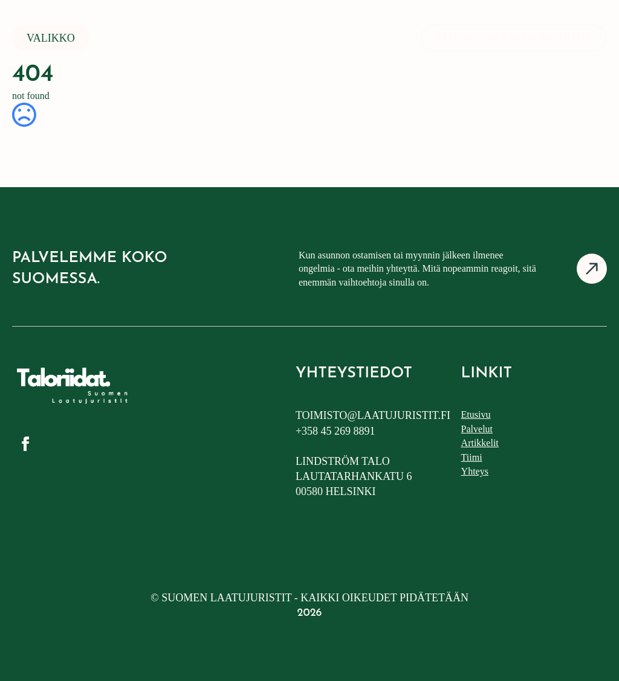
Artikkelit (480, 443)
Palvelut (477, 429)
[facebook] (25, 443)
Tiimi (471, 457)
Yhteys (474, 471)
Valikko (51, 38)
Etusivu (476, 414)
